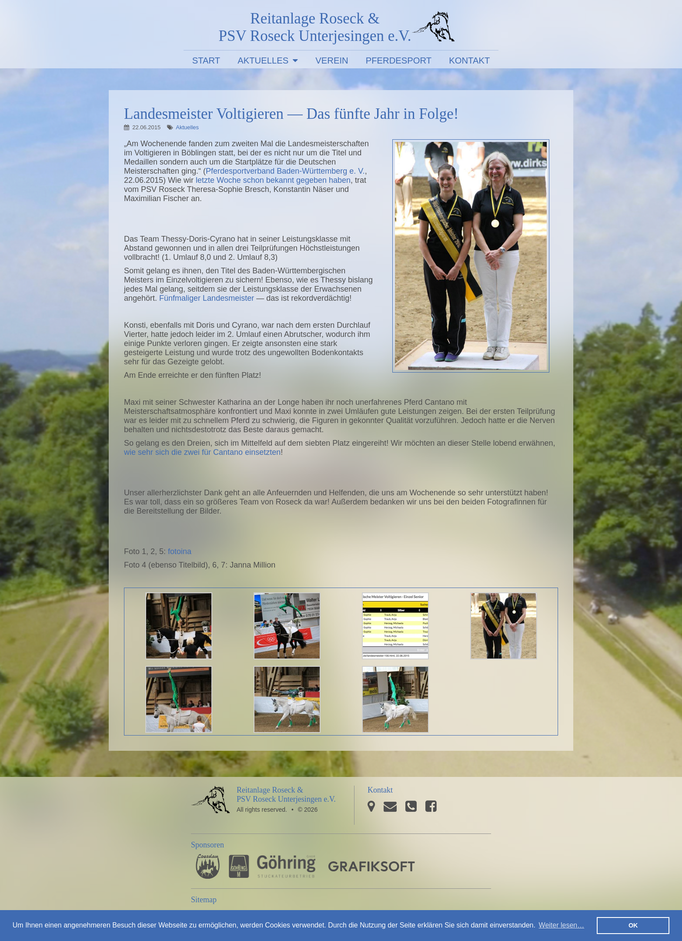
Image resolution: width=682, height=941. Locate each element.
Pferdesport (399, 60)
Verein (331, 60)
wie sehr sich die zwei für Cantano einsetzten (202, 452)
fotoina (179, 551)
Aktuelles (262, 60)
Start (206, 60)
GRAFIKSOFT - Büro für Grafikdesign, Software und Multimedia (371, 866)
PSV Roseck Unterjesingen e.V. (433, 28)
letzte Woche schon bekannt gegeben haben (273, 180)
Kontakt (469, 60)
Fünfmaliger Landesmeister (206, 298)
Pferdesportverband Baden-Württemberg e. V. (285, 171)
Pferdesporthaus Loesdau (207, 866)
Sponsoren (207, 844)
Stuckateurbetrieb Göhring (272, 866)
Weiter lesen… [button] (562, 925)
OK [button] (633, 925)
